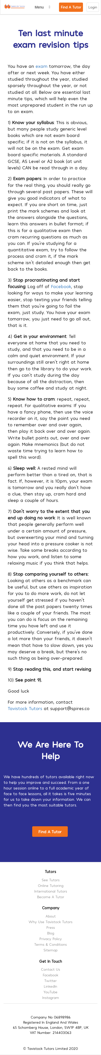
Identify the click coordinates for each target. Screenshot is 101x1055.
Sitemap (50, 950)
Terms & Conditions (50, 944)
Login (92, 7)
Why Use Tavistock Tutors (50, 922)
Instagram (50, 997)
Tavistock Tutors (25, 708)
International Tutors (50, 891)
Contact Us (50, 969)
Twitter (50, 980)
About (51, 916)
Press (50, 927)
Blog (50, 933)
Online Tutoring (50, 885)
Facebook (61, 286)
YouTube (50, 992)
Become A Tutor (50, 897)
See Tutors (51, 880)
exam (41, 66)
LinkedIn (50, 986)
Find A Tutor (71, 7)
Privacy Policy (50, 939)
